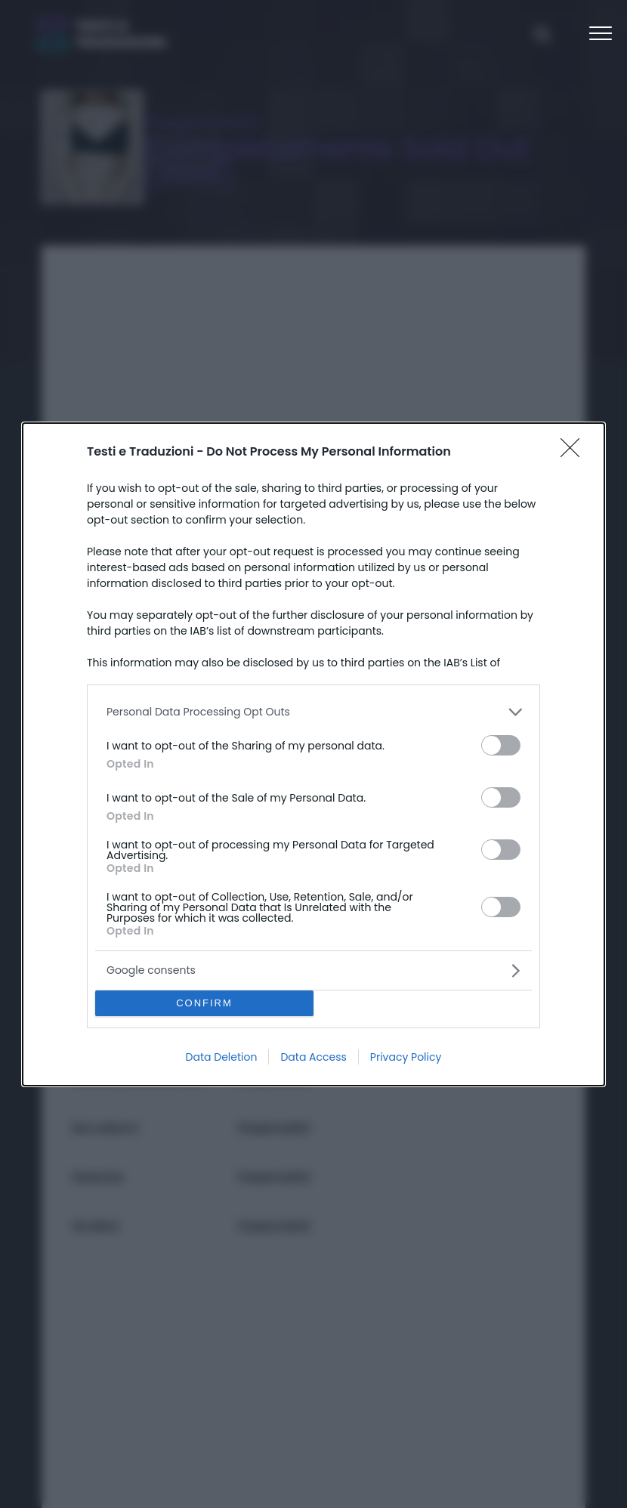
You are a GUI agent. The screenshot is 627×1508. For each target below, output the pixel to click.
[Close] (575, 452)
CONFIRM (204, 1003)
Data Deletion (222, 1057)
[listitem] (313, 712)
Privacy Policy (406, 1057)
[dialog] (313, 754)
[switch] (500, 745)
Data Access (313, 1057)
